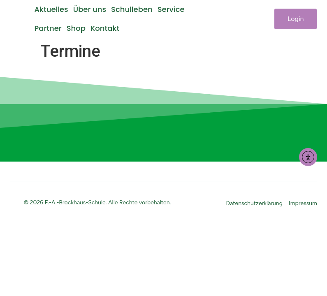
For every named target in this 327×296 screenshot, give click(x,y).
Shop (76, 28)
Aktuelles (51, 9)
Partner (47, 28)
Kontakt (104, 28)
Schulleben (132, 9)
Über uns (89, 9)
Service (171, 9)
